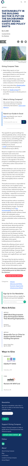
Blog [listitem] (3, 453)
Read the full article (15, 275)
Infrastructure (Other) (16, 288)
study (4, 146)
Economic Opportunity (16, 286)
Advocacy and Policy (16, 284)
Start (4, 116)
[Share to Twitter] (22, 42)
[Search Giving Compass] (21, 2)
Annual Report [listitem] (6, 460)
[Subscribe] (24, 302)
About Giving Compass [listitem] (8, 451)
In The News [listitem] (5, 455)
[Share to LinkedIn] (18, 42)
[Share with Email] (26, 42)
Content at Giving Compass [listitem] (9, 458)
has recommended (10, 209)
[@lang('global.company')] (2, 1)
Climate (12, 282)
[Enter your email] (14, 301)
